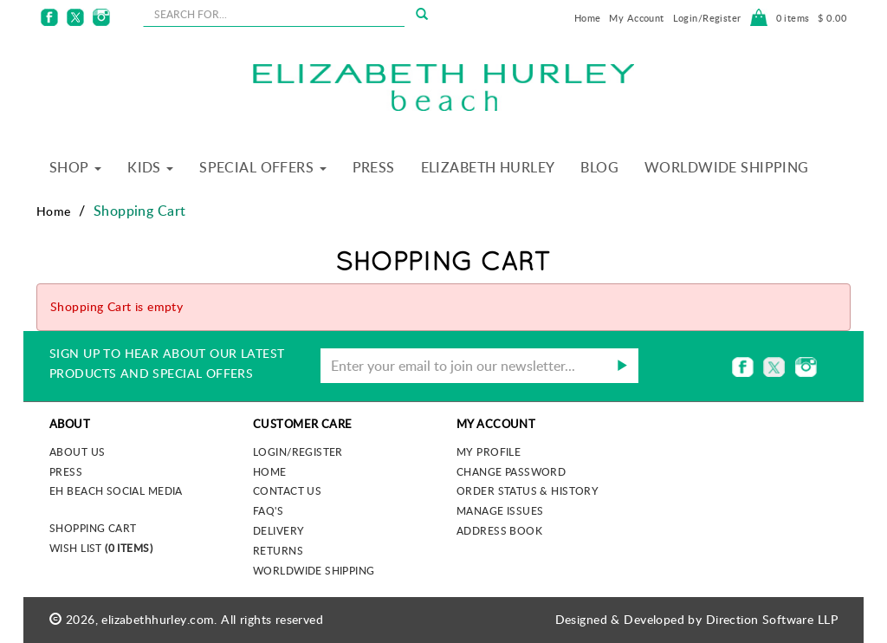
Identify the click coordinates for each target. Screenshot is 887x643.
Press (374, 167)
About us (77, 451)
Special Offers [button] (262, 167)
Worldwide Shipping (726, 167)
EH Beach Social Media (116, 490)
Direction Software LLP (772, 619)
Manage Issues (499, 510)
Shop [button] (75, 167)
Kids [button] (150, 167)
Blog (599, 167)
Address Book (499, 530)
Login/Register (707, 17)
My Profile (488, 451)
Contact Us (287, 490)
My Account (636, 17)
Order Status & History (527, 490)
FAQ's (268, 510)
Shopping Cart (92, 528)
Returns (278, 550)
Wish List (100, 548)
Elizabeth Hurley (488, 167)
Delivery (278, 530)
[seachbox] (274, 14)
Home (587, 17)
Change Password (511, 471)
